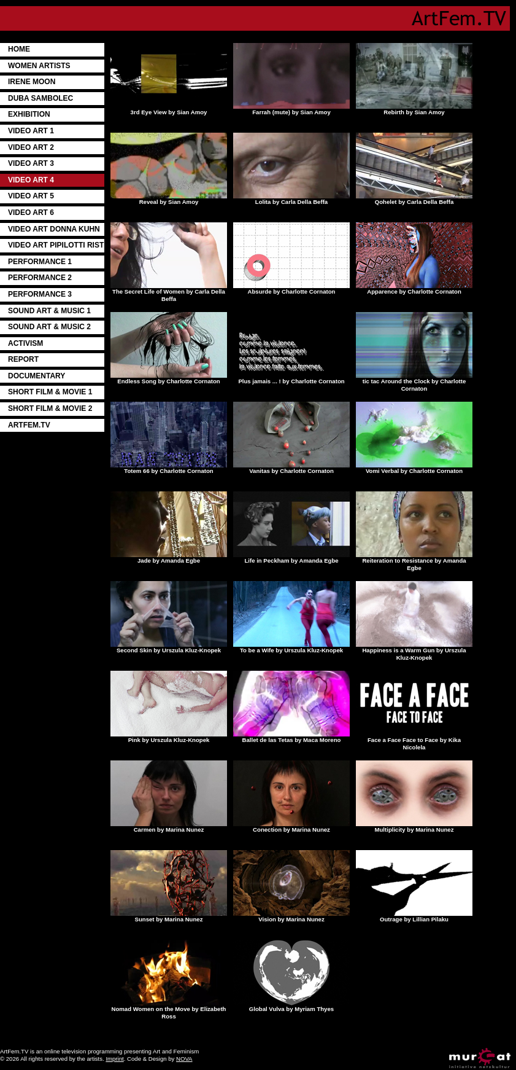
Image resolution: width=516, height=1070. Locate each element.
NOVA (184, 1058)
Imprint (114, 1058)
